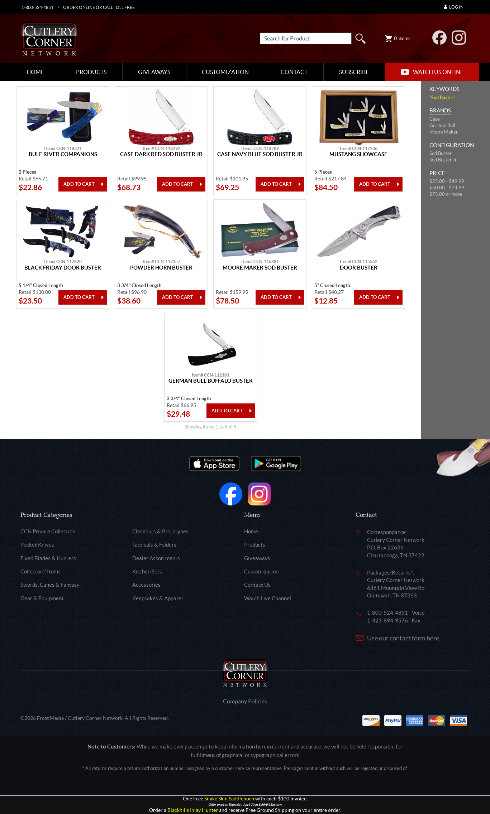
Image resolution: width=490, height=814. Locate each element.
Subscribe (354, 72)
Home (35, 72)
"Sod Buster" (442, 97)
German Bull (442, 125)
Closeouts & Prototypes (160, 531)
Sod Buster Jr (443, 160)
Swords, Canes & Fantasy (50, 585)
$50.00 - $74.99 (446, 187)
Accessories (146, 585)
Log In (453, 7)
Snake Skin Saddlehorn (229, 798)
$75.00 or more (445, 194)
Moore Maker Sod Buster (260, 268)
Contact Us (257, 585)
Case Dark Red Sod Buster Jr (161, 154)
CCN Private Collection (47, 531)
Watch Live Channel (267, 598)
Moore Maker (443, 132)
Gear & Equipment (42, 598)
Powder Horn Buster (161, 268)
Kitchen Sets (147, 571)
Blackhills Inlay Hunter (192, 810)
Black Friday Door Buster (62, 268)
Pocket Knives (37, 545)
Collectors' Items (40, 571)
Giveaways (154, 72)
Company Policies (245, 701)
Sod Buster (440, 153)
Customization (225, 72)
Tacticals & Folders (154, 545)
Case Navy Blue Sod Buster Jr (260, 154)
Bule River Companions (63, 154)
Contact (294, 72)
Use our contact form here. (404, 638)
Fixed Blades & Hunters (48, 558)
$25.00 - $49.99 (446, 181)
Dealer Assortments (156, 558)
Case (434, 119)
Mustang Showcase (358, 154)
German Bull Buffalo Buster (210, 381)
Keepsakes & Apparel (157, 598)
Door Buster (358, 268)
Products (91, 72)
